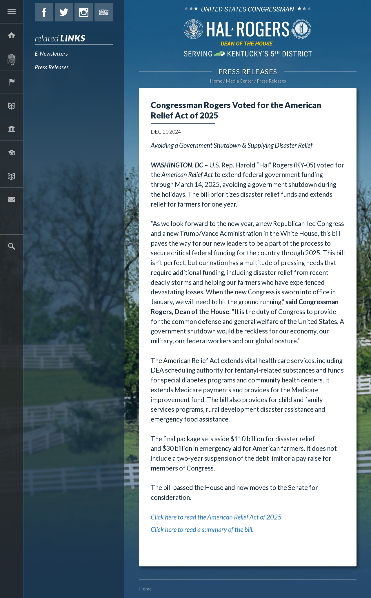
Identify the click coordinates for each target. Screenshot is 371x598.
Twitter (64, 12)
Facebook (44, 12)
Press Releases (52, 66)
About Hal (11, 58)
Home (216, 80)
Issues (11, 105)
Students (11, 152)
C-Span (103, 12)
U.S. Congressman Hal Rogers (247, 31)
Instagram (83, 12)
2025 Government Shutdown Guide (11, 222)
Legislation (11, 129)
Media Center (11, 175)
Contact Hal (11, 199)
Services (11, 82)
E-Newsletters (51, 53)
